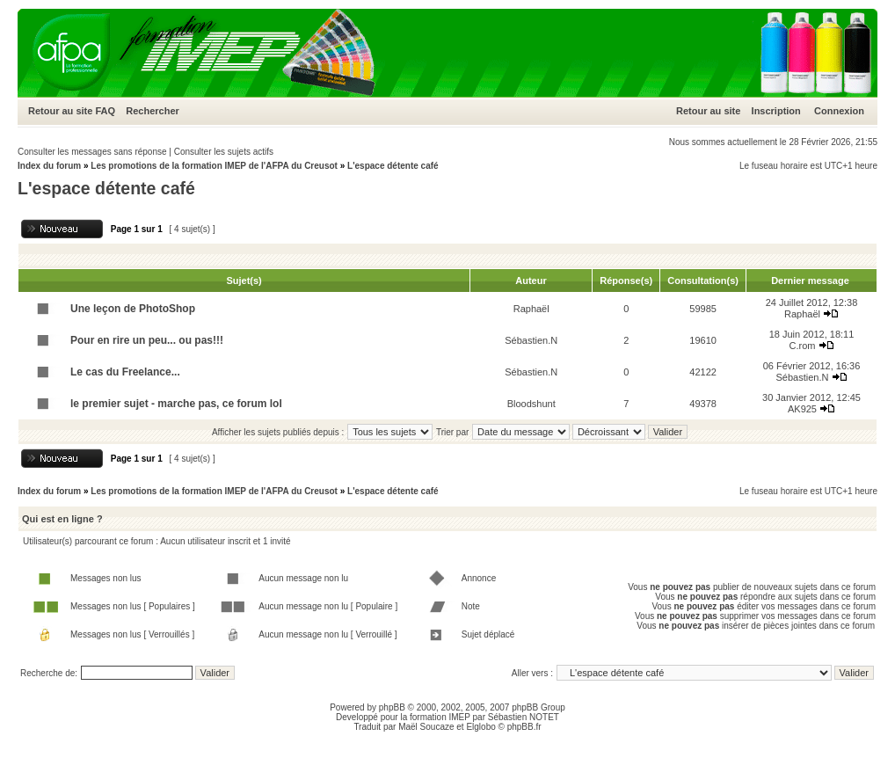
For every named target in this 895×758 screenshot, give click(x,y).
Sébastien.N (531, 340)
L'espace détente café (393, 166)
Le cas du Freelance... (125, 372)
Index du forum (49, 166)
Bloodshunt (531, 403)
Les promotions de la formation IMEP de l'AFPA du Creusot (214, 166)
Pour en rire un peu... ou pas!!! (146, 340)
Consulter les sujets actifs (223, 152)
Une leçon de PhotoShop (132, 308)
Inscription (776, 111)
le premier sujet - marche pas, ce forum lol (176, 403)
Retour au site (60, 111)
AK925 (802, 409)
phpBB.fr (524, 727)
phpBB (392, 707)
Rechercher (152, 111)
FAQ (105, 111)
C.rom (802, 345)
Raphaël (531, 308)
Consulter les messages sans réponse (92, 152)
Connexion (839, 111)
